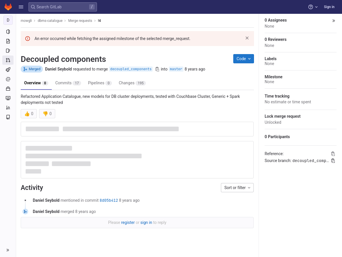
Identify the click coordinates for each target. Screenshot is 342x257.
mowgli (26, 21)
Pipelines (100, 83)
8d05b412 (109, 200)
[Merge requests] (8, 60)
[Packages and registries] (8, 88)
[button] (21, 7)
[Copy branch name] (157, 69)
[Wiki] (8, 117)
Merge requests (80, 21)
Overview (36, 83)
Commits (68, 83)
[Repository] (8, 41)
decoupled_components (131, 69)
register (128, 222)
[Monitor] (8, 98)
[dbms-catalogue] (8, 20)
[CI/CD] (8, 69)
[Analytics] (8, 107)
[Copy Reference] (333, 153)
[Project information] (8, 31)
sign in (146, 222)
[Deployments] (8, 79)
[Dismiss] (247, 38)
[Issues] (8, 50)
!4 (99, 21)
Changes (132, 83)
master (176, 69)
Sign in (329, 7)
